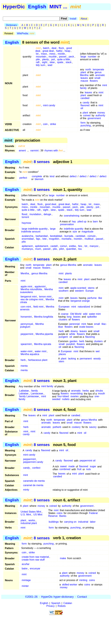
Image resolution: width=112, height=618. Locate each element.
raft (37, 62)
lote (44, 238)
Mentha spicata (42, 344)
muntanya (27, 249)
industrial (83, 521)
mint (101, 92)
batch (46, 48)
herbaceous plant (37, 360)
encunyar (35, 568)
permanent (86, 358)
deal (54, 48)
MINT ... (58, 6)
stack (68, 62)
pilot (61, 249)
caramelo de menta (34, 481)
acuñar (25, 564)
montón (78, 238)
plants (68, 273)
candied (85, 98)
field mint (38, 306)
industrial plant (29, 523)
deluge (47, 214)
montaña (66, 238)
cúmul (63, 246)
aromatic (100, 75)
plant (83, 72)
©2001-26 (31, 596)
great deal (48, 51)
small (97, 78)
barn (95, 221)
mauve (84, 80)
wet (98, 351)
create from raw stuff (33, 559)
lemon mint (45, 296)
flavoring (90, 337)
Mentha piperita (44, 334)
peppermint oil (87, 460)
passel (62, 56)
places (62, 354)
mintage (26, 580)
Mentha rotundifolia (31, 289)
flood (24, 214)
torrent (25, 217)
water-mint (26, 351)
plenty (45, 59)
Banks (62, 516)
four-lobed (63, 396)
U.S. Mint (26, 514)
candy (86, 102)
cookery (76, 427)
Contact (82, 596)
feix (80, 246)
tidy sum (40, 65)
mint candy (49, 105)
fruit (79, 469)
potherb (57, 427)
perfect (23, 177)
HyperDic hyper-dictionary (57, 596)
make (63, 558)
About (84, 18)
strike (53, 124)
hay (74, 221)
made (71, 466)
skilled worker (69, 584)
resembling (76, 393)
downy (74, 331)
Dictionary (11, 25)
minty (26, 489)
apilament (27, 246)
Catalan (67, 603)
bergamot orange (80, 300)
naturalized (84, 306)
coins (59, 513)
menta (24, 365)
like (100, 298)
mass (44, 53)
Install (73, 18)
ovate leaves (86, 326)
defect (73, 176)
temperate (98, 69)
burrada (68, 236)
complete (37, 176)
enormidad (28, 238)
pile (38, 59)
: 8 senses (36, 162)
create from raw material (35, 557)
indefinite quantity (74, 228)
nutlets (65, 399)
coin (45, 124)
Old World (75, 314)
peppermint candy (33, 462)
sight (44, 62)
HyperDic (14, 6)
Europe (90, 290)
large (83, 56)
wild (85, 314)
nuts (88, 469)
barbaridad (42, 236)
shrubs (99, 390)
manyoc (94, 246)
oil (82, 108)
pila (24, 241)
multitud (88, 238)
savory (92, 427)
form (83, 122)
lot (37, 53)
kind (52, 176)
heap (67, 51)
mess (52, 53)
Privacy (50, 606)
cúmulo (91, 236)
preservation (67, 224)
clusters (63, 319)
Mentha (25, 273)
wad (50, 65)
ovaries (74, 396)
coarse (64, 314)
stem (61, 361)
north (88, 69)
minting (83, 580)
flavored (85, 105)
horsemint (26, 316)
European (64, 306)
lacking (72, 358)
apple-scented (78, 288)
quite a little (63, 59)
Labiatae (24, 390)
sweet (63, 466)
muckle (53, 56)
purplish (70, 344)
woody (97, 358)
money (101, 112)
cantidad (80, 236)
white (72, 334)
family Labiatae (28, 392)
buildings (54, 521)
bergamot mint (29, 296)
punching (86, 125)
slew (52, 62)
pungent (63, 337)
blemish (39, 179)
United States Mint (31, 511)
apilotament (41, 246)
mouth (101, 393)
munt (38, 249)
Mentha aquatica (30, 354)
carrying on (70, 521)
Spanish (55, 603)
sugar (93, 466)
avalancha (27, 236)
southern (63, 290)
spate (60, 62)
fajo (38, 238)
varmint (34, 150)
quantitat (71, 249)
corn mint (26, 306)
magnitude (87, 231)
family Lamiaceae (29, 396)
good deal (50, 204)
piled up (82, 221)
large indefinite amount (38, 230)
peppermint (27, 334)
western (79, 290)
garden (73, 341)
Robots (62, 606)
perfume (92, 298)
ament (22, 150)
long (69, 316)
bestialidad (56, 236)
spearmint (26, 344)
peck (71, 56)
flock (61, 48)
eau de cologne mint (32, 299)
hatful (59, 51)
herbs (86, 390)
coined (86, 115)
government (94, 118)
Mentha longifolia (43, 316)
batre (24, 568)
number (92, 56)
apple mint (26, 286)
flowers (94, 80)
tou (80, 249)
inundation (35, 214)
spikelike (92, 316)
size (75, 231)
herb (61, 331)
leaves (84, 78)
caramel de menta (33, 485)
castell (54, 246)
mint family (47, 386)
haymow (26, 223)
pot (53, 59)
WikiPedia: (25, 33)
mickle (61, 53)
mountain (41, 56)
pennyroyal (27, 324)
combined (64, 469)
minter (25, 586)
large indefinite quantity (35, 228)
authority (100, 115)
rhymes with (53, 150)
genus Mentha (68, 265)
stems (91, 288)
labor (93, 521)
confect (36, 468)
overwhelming (71, 215)
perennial (74, 324)
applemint (40, 286)
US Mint (37, 514)
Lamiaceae (37, 393)
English (37, 6)
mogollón (54, 238)
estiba (72, 246)
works (31, 520)
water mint (95, 314)
